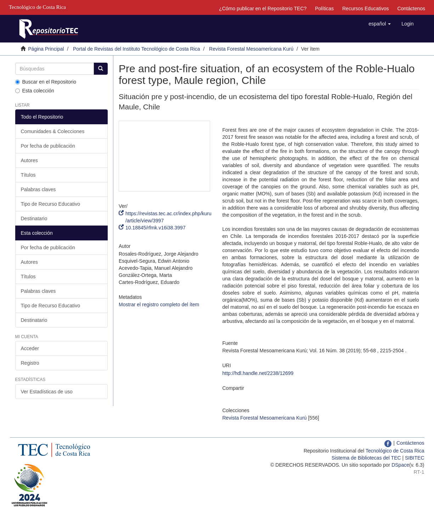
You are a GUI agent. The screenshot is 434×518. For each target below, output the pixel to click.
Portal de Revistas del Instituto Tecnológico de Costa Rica (136, 49)
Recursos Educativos (365, 8)
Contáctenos (411, 8)
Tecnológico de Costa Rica (395, 451)
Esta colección (34, 90)
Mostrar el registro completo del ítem (159, 304)
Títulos (28, 175)
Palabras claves (38, 189)
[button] (379, 24)
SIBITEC (414, 458)
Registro (30, 363)
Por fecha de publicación (48, 146)
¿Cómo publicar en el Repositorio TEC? (262, 8)
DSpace (400, 465)
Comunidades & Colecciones (53, 131)
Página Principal (46, 49)
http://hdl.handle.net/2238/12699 (257, 373)
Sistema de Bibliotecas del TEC (366, 458)
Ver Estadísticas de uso (47, 391)
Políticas (324, 8)
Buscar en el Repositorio (46, 82)
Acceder (30, 348)
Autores (29, 160)
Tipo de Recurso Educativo (50, 204)
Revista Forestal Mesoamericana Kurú (251, 49)
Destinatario (34, 218)
